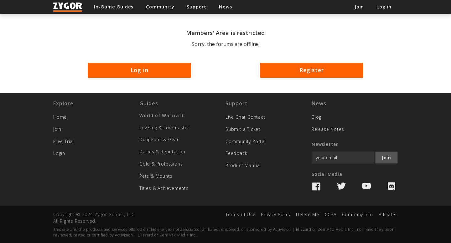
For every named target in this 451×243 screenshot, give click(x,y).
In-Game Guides (113, 7)
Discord (391, 186)
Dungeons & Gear (159, 139)
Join (57, 129)
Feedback (236, 153)
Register (311, 70)
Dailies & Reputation (162, 152)
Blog (316, 117)
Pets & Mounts (155, 176)
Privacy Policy (275, 214)
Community (160, 7)
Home (60, 117)
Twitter (341, 186)
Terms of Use (241, 214)
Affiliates (388, 214)
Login (59, 153)
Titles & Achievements (164, 188)
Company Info (357, 214)
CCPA (330, 214)
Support (196, 7)
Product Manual (243, 165)
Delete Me (307, 214)
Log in (139, 70)
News (225, 7)
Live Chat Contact (245, 117)
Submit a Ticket (243, 129)
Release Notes (328, 129)
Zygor (68, 7)
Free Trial (63, 141)
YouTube (366, 186)
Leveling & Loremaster (164, 128)
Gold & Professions (161, 164)
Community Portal (246, 141)
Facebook (316, 186)
